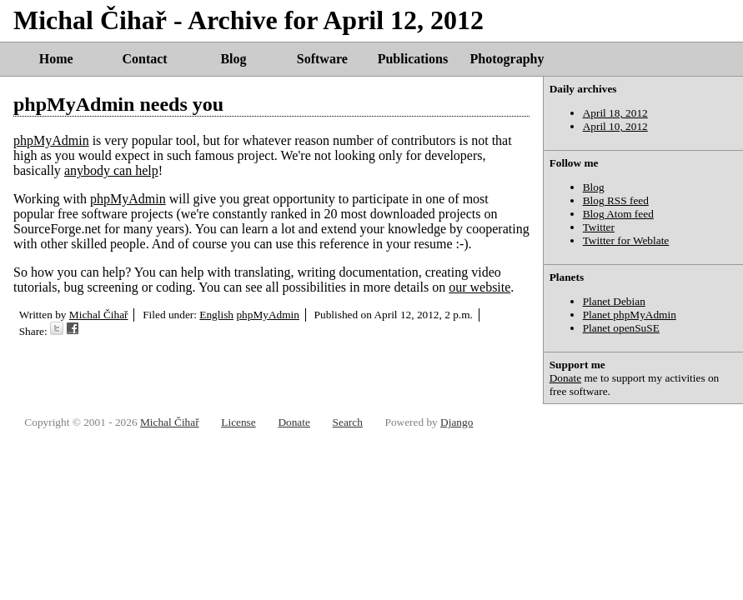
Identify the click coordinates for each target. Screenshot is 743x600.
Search (348, 422)
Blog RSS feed (616, 200)
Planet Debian (614, 301)
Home (56, 59)
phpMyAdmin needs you (118, 104)
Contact (144, 59)
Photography (507, 59)
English (216, 314)
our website (479, 287)
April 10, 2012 (615, 126)
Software (322, 59)
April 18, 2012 (615, 113)
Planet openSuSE (621, 328)
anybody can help (111, 170)
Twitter (599, 227)
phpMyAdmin (51, 140)
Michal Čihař (98, 314)
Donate (566, 378)
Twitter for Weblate (626, 240)
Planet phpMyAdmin (629, 314)
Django (456, 422)
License (238, 422)
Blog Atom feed (618, 214)
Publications (413, 59)
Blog (233, 59)
